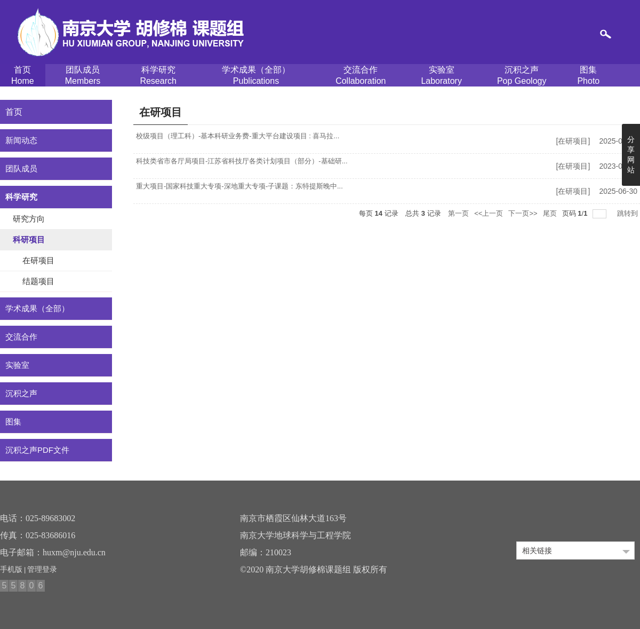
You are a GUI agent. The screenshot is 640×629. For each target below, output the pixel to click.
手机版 (11, 569)
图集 (588, 76)
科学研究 (158, 76)
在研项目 (573, 141)
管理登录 (42, 569)
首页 (23, 76)
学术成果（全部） (256, 76)
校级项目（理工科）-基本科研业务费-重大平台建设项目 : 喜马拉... (237, 136)
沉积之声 (522, 76)
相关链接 (537, 550)
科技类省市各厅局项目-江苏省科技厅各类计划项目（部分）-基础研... (242, 161)
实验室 (441, 76)
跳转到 (628, 213)
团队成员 (83, 76)
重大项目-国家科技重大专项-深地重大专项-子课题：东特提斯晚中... (239, 186)
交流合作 (360, 76)
